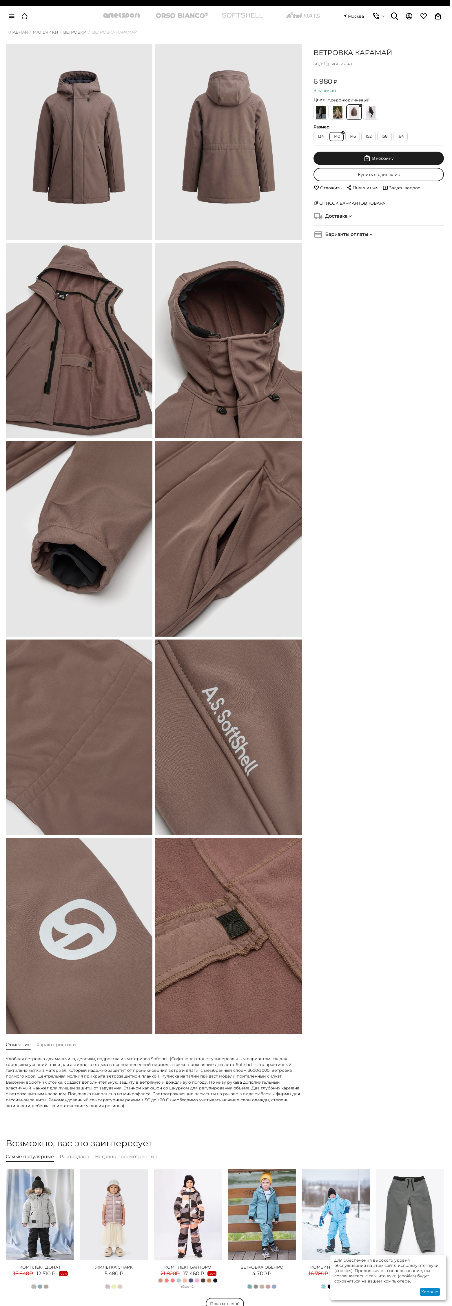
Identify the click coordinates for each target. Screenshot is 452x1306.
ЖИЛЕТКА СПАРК (114, 1267)
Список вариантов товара (352, 203)
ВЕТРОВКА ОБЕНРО (261, 1267)
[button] (362, 187)
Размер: (322, 127)
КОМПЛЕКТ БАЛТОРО (187, 1267)
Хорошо (429, 1291)
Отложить (328, 188)
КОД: (318, 63)
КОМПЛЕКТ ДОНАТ (40, 1267)
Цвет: (319, 99)
